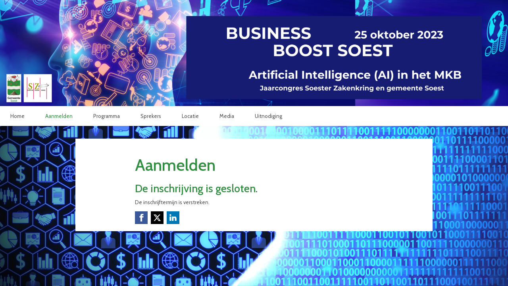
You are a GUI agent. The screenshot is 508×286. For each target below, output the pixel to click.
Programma (106, 116)
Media (226, 116)
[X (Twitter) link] (157, 217)
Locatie (190, 116)
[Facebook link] (141, 217)
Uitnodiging (268, 116)
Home (17, 116)
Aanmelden (59, 116)
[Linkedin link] (173, 217)
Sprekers (150, 116)
